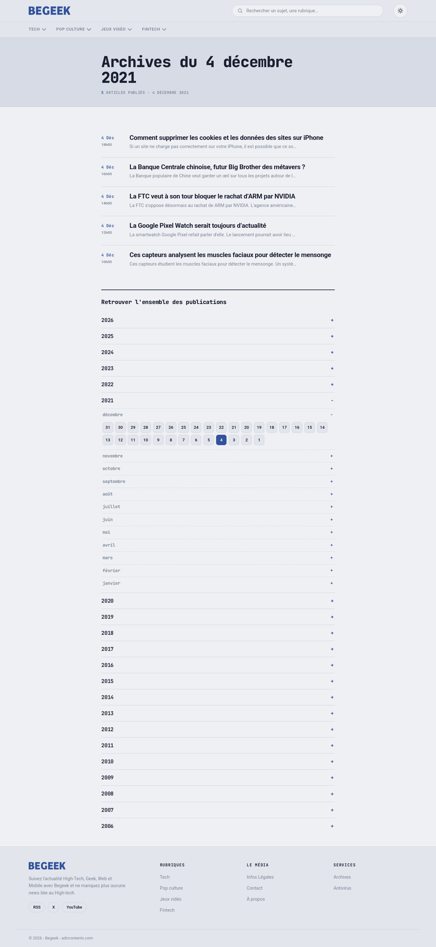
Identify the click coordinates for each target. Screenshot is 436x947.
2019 (107, 616)
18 (271, 427)
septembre (114, 481)
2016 (107, 665)
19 (259, 427)
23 (208, 427)
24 (196, 427)
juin (108, 519)
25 (183, 427)
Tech (34, 29)
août (108, 494)
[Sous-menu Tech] (44, 29)
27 (158, 427)
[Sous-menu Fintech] (164, 29)
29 (133, 427)
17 (284, 427)
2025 (107, 336)
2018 (107, 632)
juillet (111, 506)
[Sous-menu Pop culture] (89, 29)
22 (221, 427)
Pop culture (70, 29)
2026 (107, 320)
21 (234, 427)
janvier (111, 583)
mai (106, 532)
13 (107, 440)
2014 (107, 697)
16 (297, 427)
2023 (107, 368)
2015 (107, 681)
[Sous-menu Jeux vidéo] (130, 29)
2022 (107, 384)
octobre (111, 468)
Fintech (151, 29)
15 (309, 427)
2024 (107, 352)
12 (120, 440)
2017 (107, 649)
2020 (107, 600)
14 (322, 427)
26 (170, 427)
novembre (113, 456)
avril (109, 545)
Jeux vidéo (113, 29)
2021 (107, 400)
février (111, 570)
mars (108, 557)
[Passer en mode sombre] (400, 11)
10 (145, 440)
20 (246, 427)
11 (133, 440)
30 (120, 427)
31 (107, 427)
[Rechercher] (312, 11)
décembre (113, 414)
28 (145, 427)
